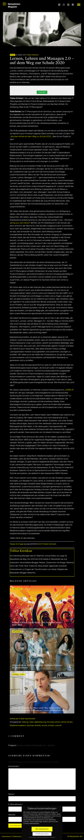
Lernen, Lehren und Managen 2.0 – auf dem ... (36, 745)
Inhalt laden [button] (42, 92)
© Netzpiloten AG (75, 837)
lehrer (63, 722)
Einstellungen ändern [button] (42, 834)
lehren (57, 722)
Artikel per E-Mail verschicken (22, 719)
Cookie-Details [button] (32, 837)
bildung (25, 722)
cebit (31, 722)
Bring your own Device (20, 223)
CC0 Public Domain (47, 544)
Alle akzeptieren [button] (42, 829)
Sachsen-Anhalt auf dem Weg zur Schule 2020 (31, 137)
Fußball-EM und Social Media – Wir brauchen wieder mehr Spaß (37, 623)
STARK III (69, 390)
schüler (51, 726)
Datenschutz (18, 837)
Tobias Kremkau (32, 55)
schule (44, 726)
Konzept (50, 722)
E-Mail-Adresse (15, 804)
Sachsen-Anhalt (33, 726)
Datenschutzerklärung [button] (43, 837)
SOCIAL (12, 55)
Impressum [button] (52, 837)
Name (11, 794)
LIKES (14, 589)
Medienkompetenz (18, 726)
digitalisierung (40, 722)
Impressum (6, 837)
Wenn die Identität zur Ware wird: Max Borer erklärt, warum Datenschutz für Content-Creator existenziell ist (38, 709)
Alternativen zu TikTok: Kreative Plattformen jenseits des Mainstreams (37, 666)
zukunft (58, 726)
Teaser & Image (16, 544)
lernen (69, 722)
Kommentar (14, 766)
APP (13, 631)
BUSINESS (15, 674)
